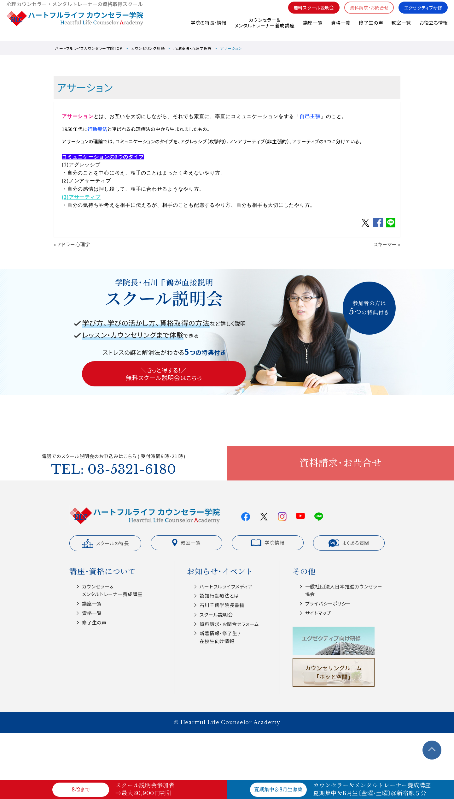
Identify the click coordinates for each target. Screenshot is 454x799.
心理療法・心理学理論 (192, 48)
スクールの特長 (105, 543)
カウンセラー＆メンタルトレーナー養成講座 (264, 28)
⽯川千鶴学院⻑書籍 (222, 605)
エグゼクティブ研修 (421, 12)
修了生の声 (370, 28)
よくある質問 (349, 543)
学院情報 (267, 542)
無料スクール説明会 (307, 12)
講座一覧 (312, 28)
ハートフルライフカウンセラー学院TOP (88, 48)
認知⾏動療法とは (219, 595)
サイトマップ (318, 613)
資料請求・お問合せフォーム (229, 624)
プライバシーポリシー (328, 603)
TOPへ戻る (431, 750)
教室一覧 (401, 28)
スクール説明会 (216, 614)
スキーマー (385, 244)
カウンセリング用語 (148, 48)
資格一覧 (340, 28)
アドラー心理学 (73, 244)
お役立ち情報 (433, 28)
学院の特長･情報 (208, 28)
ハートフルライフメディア (226, 586)
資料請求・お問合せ (365, 12)
